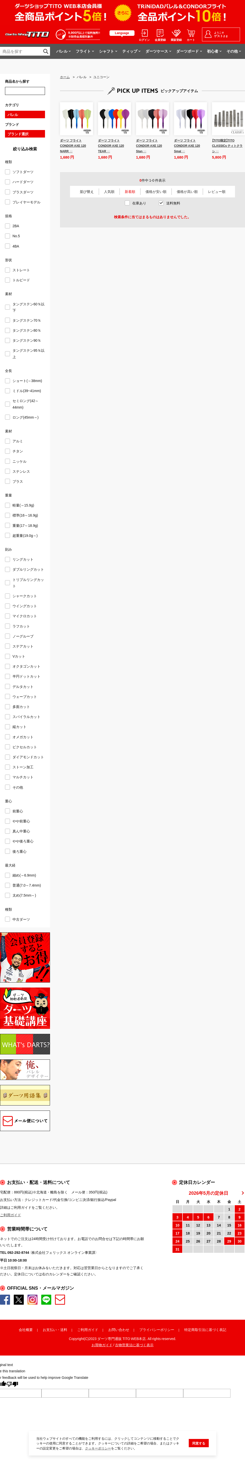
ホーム (65, 76)
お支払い (50, 1329)
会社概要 (26, 1329)
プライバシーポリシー (156, 1329)
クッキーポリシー (98, 1448)
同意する (198, 1443)
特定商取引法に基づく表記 (205, 1329)
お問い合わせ (118, 1329)
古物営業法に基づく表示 (134, 1344)
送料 (63, 1329)
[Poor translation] (12, 1385)
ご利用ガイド (87, 1329)
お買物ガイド (102, 1344)
